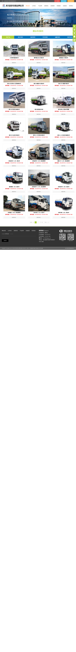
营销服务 (59, 5)
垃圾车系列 (32, 37)
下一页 (41, 222)
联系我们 (71, 5)
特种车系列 (69, 37)
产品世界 (40, 5)
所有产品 (8, 37)
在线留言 (65, 5)
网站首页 (28, 5)
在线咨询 (5, 240)
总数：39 (32, 222)
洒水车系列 (38, 31)
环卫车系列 (45, 37)
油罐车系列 (57, 37)
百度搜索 (11, 233)
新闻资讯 (46, 5)
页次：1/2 (47, 222)
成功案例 (52, 5)
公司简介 (34, 5)
